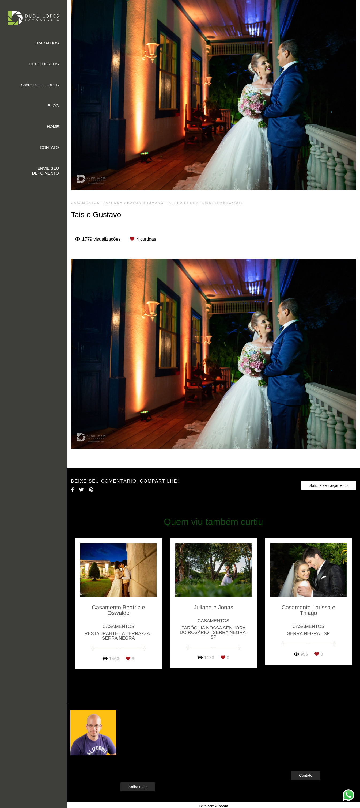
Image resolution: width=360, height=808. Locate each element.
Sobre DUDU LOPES (40, 84)
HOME (53, 126)
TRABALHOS (47, 43)
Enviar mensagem (314, 724)
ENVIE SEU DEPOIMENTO (45, 170)
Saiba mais (137, 787)
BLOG (53, 105)
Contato (305, 775)
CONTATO (49, 147)
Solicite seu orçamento (328, 485)
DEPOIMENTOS (44, 64)
